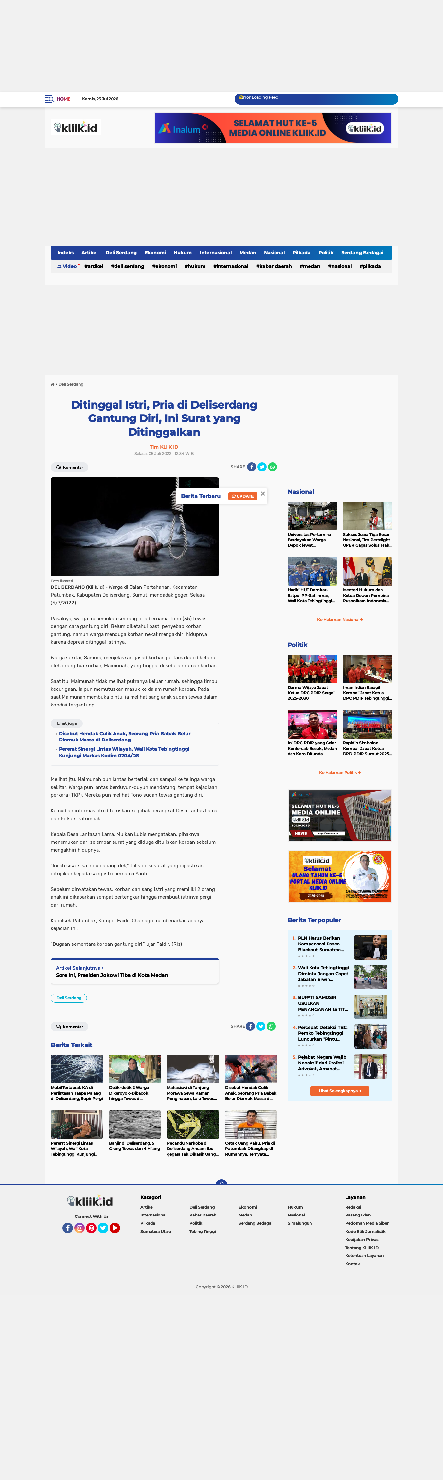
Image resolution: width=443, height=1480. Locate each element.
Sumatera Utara (155, 1231)
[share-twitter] (262, 466)
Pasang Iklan (358, 1215)
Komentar (69, 466)
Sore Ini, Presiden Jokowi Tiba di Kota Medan (112, 975)
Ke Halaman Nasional (340, 619)
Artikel (89, 253)
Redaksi (353, 1207)
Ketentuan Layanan (364, 1255)
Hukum (183, 253)
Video (70, 266)
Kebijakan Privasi (362, 1239)
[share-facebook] (251, 466)
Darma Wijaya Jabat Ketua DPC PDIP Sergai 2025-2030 (311, 693)
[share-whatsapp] (272, 466)
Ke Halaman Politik (340, 772)
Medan (247, 253)
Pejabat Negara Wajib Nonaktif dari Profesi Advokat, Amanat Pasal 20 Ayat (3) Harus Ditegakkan (322, 1063)
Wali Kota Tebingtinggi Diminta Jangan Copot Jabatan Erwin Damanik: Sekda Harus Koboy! (323, 974)
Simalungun (300, 1223)
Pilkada (301, 253)
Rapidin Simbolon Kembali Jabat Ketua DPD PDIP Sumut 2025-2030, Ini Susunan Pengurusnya (367, 748)
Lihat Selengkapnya (340, 1090)
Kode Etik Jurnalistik (365, 1231)
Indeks (65, 253)
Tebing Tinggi (202, 1231)
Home (63, 99)
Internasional (216, 253)
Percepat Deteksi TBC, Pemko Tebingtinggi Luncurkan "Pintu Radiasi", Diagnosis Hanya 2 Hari (322, 1033)
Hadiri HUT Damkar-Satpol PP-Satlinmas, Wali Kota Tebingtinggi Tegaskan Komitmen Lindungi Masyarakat (310, 595)
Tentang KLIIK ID (362, 1247)
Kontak (352, 1263)
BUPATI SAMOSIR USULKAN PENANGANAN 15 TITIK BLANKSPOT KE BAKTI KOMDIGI (323, 1003)
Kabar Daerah (275, 266)
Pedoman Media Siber (367, 1223)
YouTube (119, 1231)
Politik (325, 253)
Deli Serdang (121, 253)
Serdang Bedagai (362, 253)
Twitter (106, 1231)
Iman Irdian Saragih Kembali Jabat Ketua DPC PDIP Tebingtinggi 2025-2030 (366, 693)
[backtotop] (221, 1185)
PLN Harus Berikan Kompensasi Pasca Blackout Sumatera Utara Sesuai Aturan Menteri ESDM (320, 944)
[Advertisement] (196, 46)
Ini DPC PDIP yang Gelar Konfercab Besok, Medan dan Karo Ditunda (312, 748)
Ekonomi (155, 253)
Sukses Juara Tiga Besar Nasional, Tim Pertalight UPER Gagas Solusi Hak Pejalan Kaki (366, 540)
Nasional (274, 253)
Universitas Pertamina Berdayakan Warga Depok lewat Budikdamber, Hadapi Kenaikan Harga (309, 540)
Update (243, 496)
